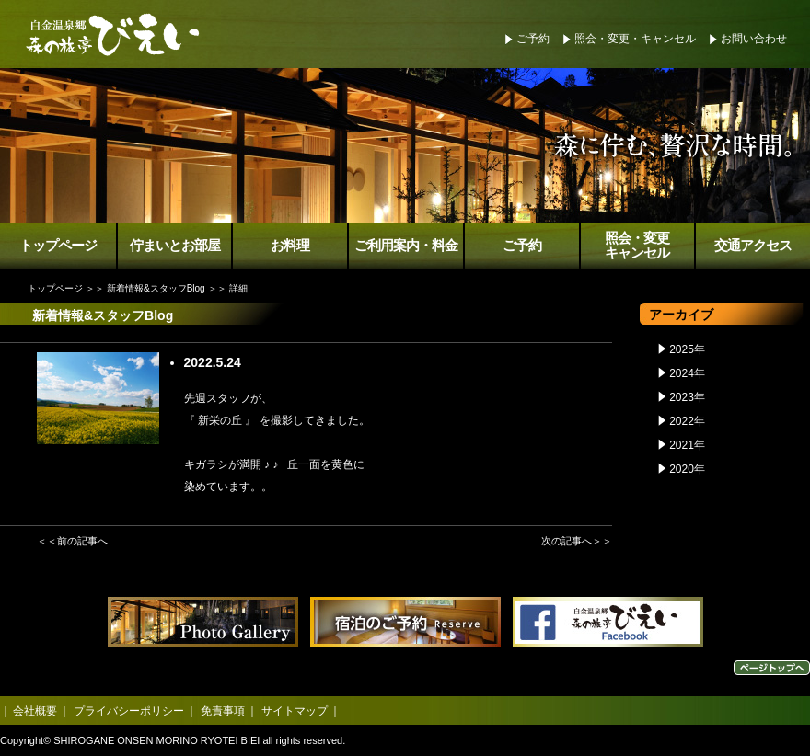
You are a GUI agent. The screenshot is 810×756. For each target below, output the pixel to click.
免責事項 (223, 710)
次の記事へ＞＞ (576, 540)
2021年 (687, 445)
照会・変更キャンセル (637, 246)
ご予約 (533, 38)
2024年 (687, 373)
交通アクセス (753, 245)
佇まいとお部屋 (175, 245)
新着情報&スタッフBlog (156, 288)
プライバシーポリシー (129, 710)
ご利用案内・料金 (405, 245)
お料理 (290, 245)
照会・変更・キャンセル (635, 38)
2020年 (687, 469)
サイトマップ (294, 710)
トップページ (58, 245)
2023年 (687, 397)
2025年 (687, 349)
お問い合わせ (754, 38)
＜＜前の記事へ (72, 540)
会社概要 (35, 710)
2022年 (687, 421)
